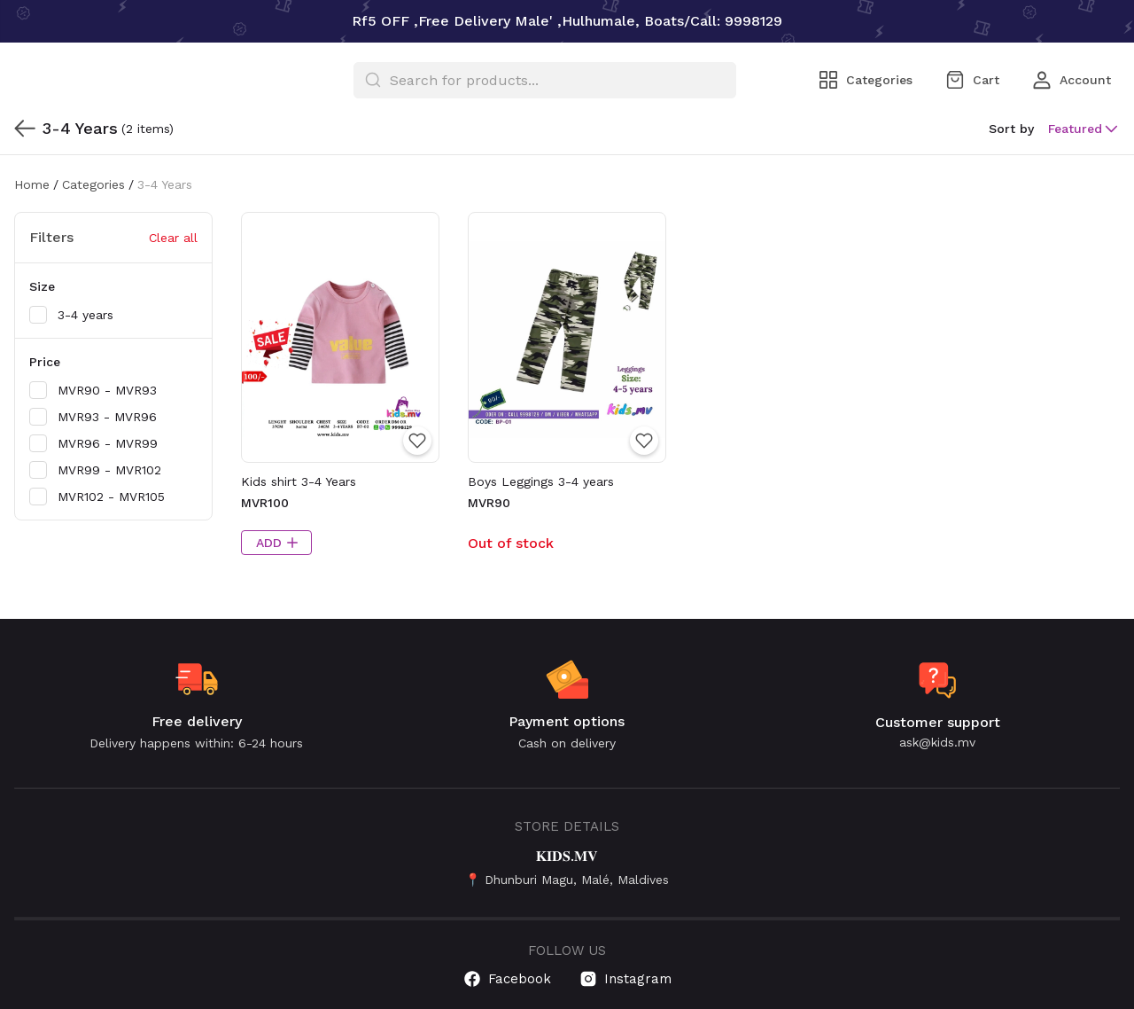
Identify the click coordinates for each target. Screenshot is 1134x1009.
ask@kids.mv (937, 742)
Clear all (173, 238)
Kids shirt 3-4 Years (298, 481)
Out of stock (511, 543)
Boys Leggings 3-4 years (541, 481)
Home (32, 184)
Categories (93, 184)
